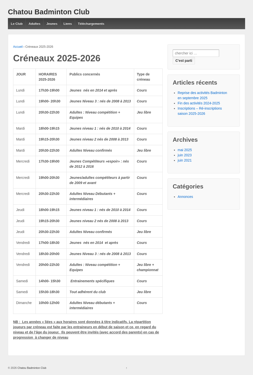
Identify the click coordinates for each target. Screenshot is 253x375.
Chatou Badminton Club (48, 12)
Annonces (185, 197)
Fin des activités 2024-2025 (199, 103)
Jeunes (52, 23)
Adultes (35, 23)
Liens (67, 23)
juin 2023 (185, 155)
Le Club (17, 23)
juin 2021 (185, 160)
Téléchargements (91, 23)
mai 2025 (185, 150)
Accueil (18, 46)
